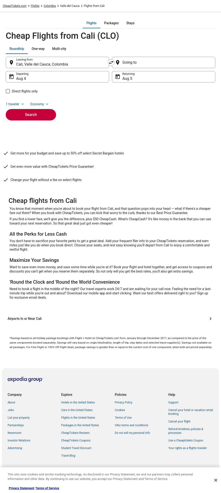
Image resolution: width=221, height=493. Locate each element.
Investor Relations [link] (19, 440)
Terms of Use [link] (123, 417)
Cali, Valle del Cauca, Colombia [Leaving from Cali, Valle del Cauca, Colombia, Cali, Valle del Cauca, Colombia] (42, 64)
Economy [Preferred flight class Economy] (39, 104)
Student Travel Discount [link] (76, 448)
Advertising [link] (15, 448)
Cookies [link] (120, 410)
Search (31, 114)
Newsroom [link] (14, 433)
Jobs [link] (11, 410)
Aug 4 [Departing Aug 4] (21, 78)
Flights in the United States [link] (78, 417)
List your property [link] (19, 417)
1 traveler (15, 104)
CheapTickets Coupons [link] (76, 440)
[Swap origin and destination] (111, 62)
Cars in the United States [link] (76, 410)
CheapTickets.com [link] (15, 6)
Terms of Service (47, 488)
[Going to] (163, 62)
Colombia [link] (50, 6)
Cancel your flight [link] (179, 421)
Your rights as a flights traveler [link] (187, 448)
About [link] (11, 402)
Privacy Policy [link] (123, 402)
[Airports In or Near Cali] (110, 318)
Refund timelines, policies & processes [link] (185, 431)
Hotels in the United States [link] (78, 402)
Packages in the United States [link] (80, 425)
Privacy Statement (21, 488)
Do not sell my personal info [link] (132, 433)
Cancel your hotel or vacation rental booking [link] (190, 412)
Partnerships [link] (16, 425)
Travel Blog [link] (68, 455)
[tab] (91, 23)
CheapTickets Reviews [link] (75, 433)
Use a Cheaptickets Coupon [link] (185, 440)
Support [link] (173, 402)
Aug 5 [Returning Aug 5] (127, 78)
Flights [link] (35, 6)
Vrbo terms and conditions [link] (131, 425)
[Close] (216, 480)
